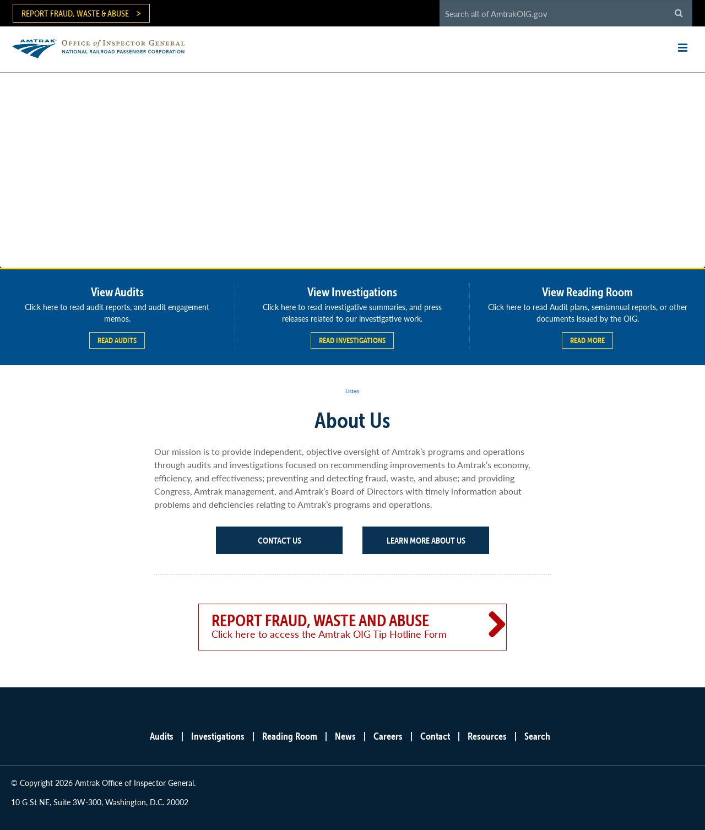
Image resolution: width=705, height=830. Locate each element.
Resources (487, 736)
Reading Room (289, 736)
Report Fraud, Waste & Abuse (75, 13)
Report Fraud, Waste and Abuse (337, 626)
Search (537, 736)
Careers (388, 736)
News (345, 736)
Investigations (218, 736)
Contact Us (279, 540)
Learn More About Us (426, 540)
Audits (161, 736)
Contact (435, 736)
